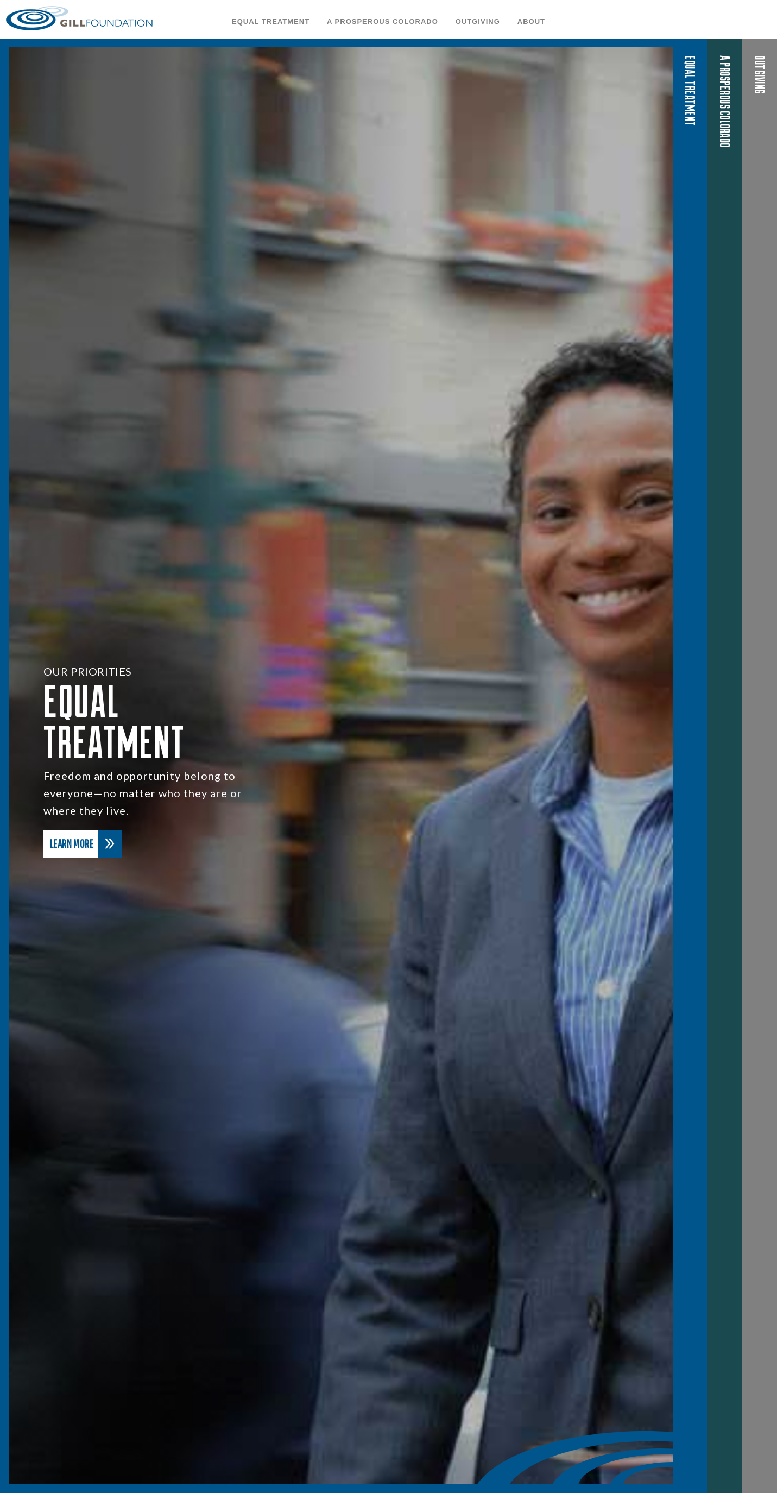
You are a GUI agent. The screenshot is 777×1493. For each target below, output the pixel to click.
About (531, 21)
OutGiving (478, 21)
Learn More (86, 844)
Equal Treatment (270, 21)
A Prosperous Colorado (382, 21)
